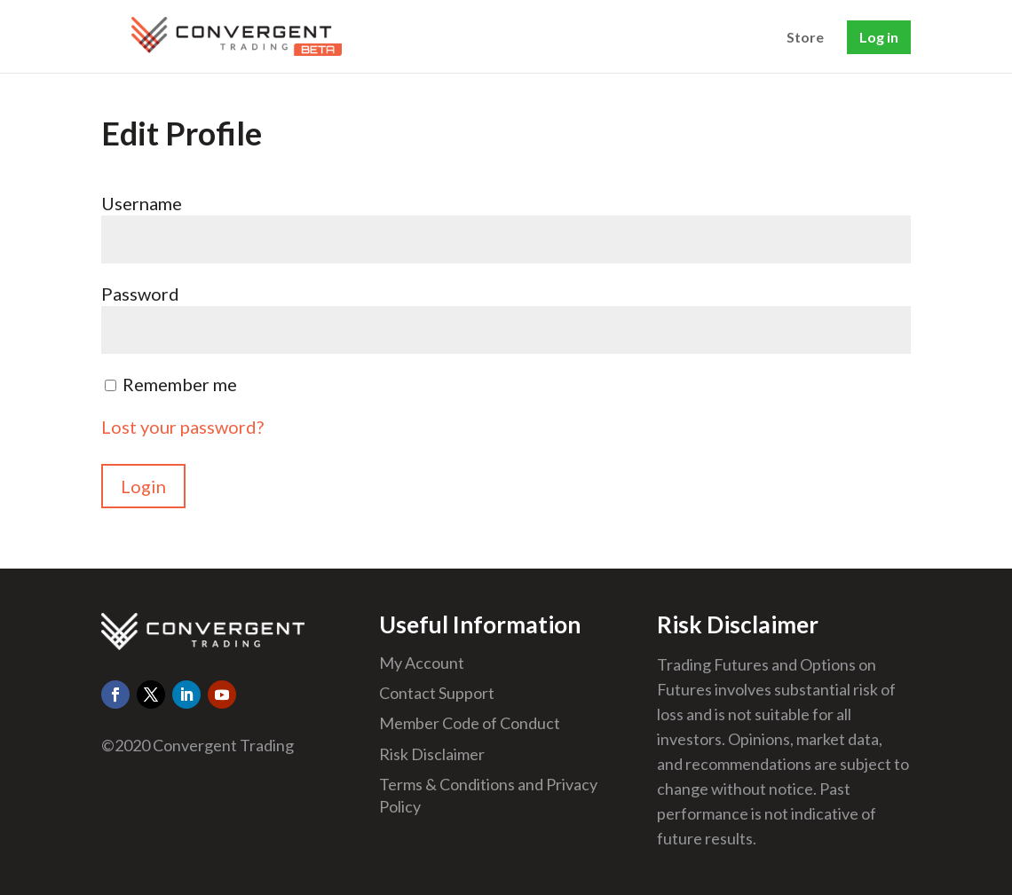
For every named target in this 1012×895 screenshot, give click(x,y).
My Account (421, 662)
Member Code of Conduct (469, 723)
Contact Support (436, 693)
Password (140, 293)
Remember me (180, 384)
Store (805, 38)
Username (141, 203)
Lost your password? (182, 426)
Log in (878, 36)
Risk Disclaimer (432, 754)
